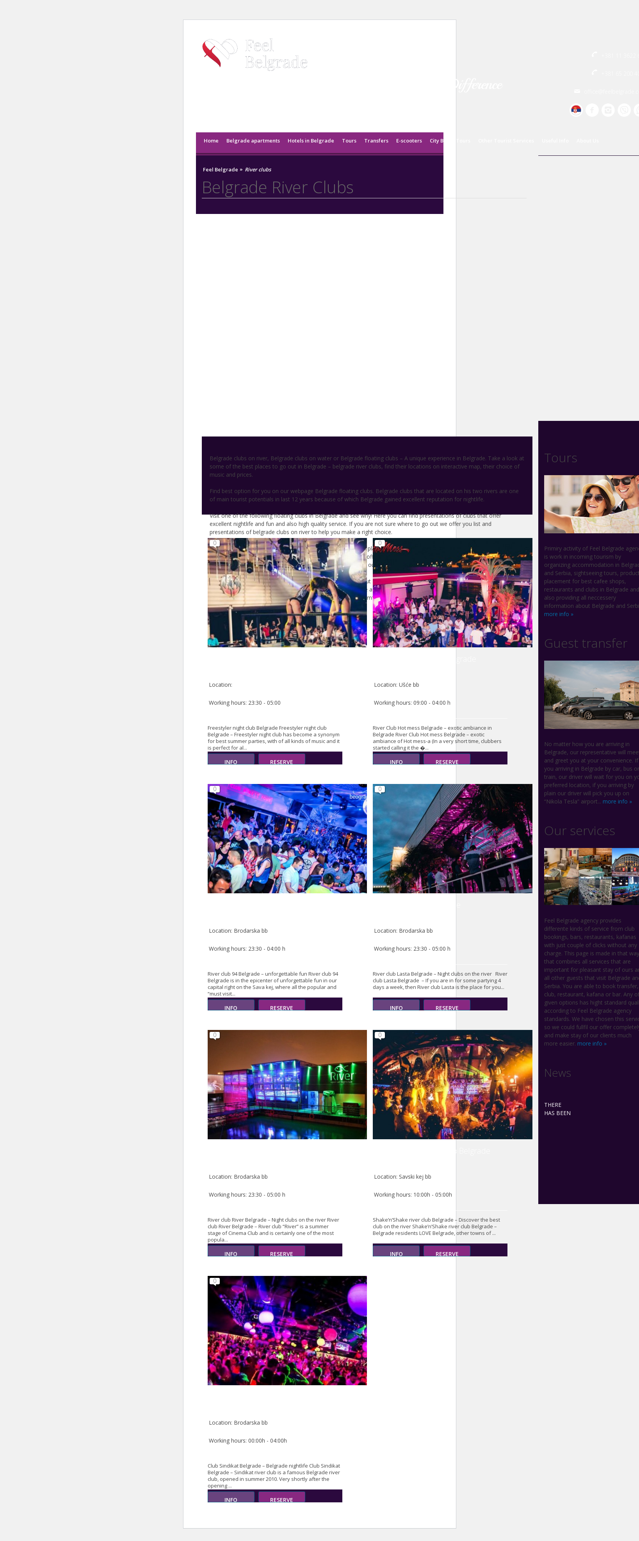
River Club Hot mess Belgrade (424, 659)
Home (211, 140)
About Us (588, 140)
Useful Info (555, 140)
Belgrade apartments (253, 140)
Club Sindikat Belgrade (247, 1396)
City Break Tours (450, 140)
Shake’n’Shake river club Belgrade (431, 1151)
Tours (349, 140)
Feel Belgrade (220, 169)
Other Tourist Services (506, 140)
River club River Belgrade (251, 1151)
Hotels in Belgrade (311, 140)
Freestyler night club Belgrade (260, 659)
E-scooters (409, 140)
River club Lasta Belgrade (417, 905)
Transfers (376, 140)
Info (230, 761)
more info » (558, 614)
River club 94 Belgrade (246, 905)
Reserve (281, 761)
